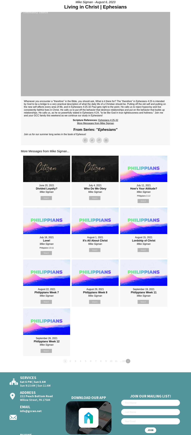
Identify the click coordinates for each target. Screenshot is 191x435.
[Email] (150, 421)
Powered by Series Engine (159, 369)
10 (111, 361)
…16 (122, 361)
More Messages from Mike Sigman (95, 123)
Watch (46, 198)
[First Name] (150, 403)
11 (116, 361)
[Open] (183, 11)
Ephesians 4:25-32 (108, 120)
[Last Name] (150, 412)
